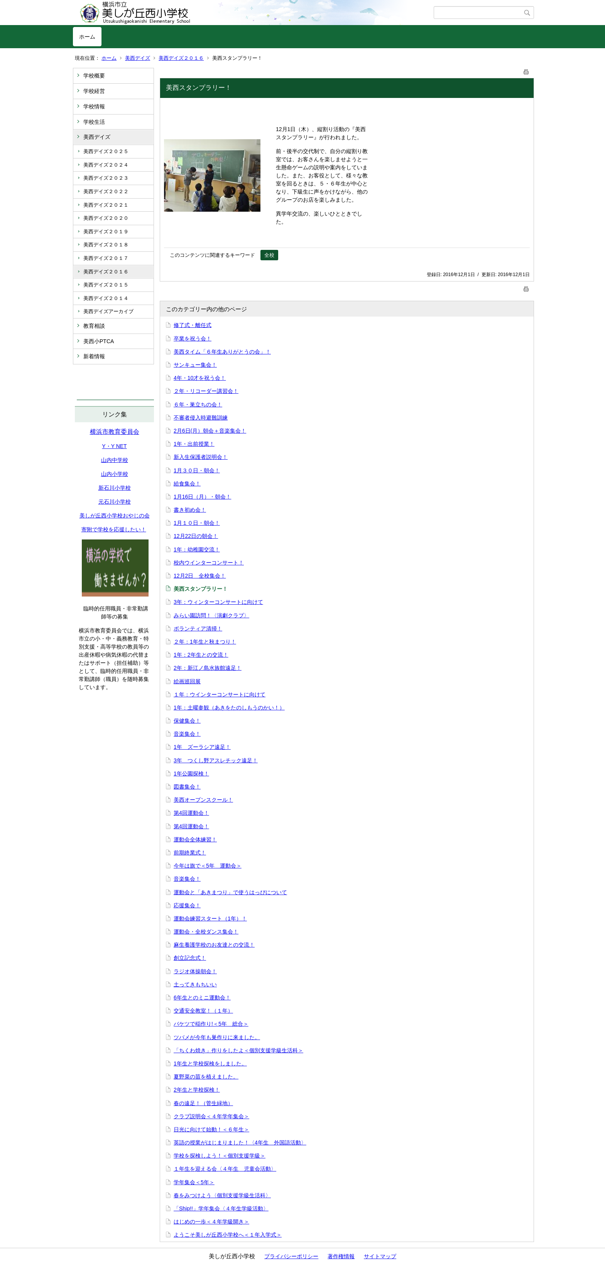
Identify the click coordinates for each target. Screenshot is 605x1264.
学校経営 (94, 91)
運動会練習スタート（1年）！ (210, 918)
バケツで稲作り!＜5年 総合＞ (211, 1024)
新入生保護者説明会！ (201, 457)
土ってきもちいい (195, 984)
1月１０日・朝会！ (197, 523)
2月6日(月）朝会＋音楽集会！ (210, 431)
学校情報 (94, 106)
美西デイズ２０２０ (105, 218)
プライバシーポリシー (291, 1256)
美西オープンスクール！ (203, 800)
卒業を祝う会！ (192, 338)
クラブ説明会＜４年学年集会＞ (211, 1116)
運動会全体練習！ (195, 839)
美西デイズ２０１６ (181, 58)
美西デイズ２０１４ (105, 298)
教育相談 (94, 326)
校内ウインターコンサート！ (209, 563)
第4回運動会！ (191, 813)
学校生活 (94, 122)
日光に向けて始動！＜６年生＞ (211, 1129)
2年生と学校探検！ (197, 1090)
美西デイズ (137, 58)
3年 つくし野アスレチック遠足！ (216, 760)
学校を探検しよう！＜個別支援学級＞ (219, 1156)
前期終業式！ (190, 852)
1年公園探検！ (191, 773)
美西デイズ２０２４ (105, 165)
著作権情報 (341, 1256)
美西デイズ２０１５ (105, 285)
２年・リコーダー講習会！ (206, 391)
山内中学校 (114, 460)
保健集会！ (187, 721)
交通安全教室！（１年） (203, 1011)
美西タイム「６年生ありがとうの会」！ (222, 352)
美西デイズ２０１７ (105, 258)
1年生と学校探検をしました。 (210, 1063)
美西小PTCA (98, 341)
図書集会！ (187, 787)
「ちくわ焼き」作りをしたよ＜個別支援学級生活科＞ (238, 1050)
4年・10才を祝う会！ (200, 378)
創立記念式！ (190, 958)
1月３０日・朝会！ (197, 470)
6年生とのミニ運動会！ (202, 997)
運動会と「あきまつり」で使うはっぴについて (230, 892)
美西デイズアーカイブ (108, 311)
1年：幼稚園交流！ (197, 549)
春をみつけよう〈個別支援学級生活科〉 (222, 1195)
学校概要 (94, 75)
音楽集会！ (187, 734)
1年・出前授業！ (194, 444)
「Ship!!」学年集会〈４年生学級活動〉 (221, 1208)
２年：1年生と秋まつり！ (205, 642)
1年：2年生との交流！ (201, 655)
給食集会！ (187, 483)
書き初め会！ (190, 510)
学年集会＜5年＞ (194, 1182)
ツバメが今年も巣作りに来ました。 (217, 1037)
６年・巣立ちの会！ (198, 404)
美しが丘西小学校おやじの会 (114, 515)
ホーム (87, 37)
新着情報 (94, 356)
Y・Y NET (114, 446)
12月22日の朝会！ (196, 536)
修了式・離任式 (192, 325)
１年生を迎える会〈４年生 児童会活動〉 (225, 1169)
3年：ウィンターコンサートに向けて (218, 602)
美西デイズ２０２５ (105, 151)
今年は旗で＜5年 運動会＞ (208, 866)
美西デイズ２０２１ (105, 205)
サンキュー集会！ (195, 365)
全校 (269, 255)
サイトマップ (380, 1256)
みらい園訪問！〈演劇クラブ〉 (211, 615)
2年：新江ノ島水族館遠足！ (208, 668)
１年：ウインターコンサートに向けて (219, 694)
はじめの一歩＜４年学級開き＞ (211, 1221)
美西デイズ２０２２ (105, 191)
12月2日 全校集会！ (200, 576)
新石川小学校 (114, 488)
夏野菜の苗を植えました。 (206, 1077)
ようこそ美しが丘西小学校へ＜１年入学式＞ (228, 1235)
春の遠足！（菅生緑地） (203, 1103)
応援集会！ (187, 905)
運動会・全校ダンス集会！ (206, 932)
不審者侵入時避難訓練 (201, 418)
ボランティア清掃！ (198, 628)
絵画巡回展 (187, 681)
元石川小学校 (114, 502)
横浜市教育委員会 (114, 431)
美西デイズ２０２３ (105, 178)
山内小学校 (114, 474)
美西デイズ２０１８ (105, 245)
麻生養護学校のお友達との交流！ (214, 945)
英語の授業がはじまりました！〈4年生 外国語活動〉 (240, 1142)
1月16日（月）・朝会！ (202, 497)
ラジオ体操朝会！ (195, 971)
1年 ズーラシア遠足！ (202, 747)
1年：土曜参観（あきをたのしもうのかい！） (229, 707)
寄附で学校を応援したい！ (113, 529)
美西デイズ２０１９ (105, 231)
